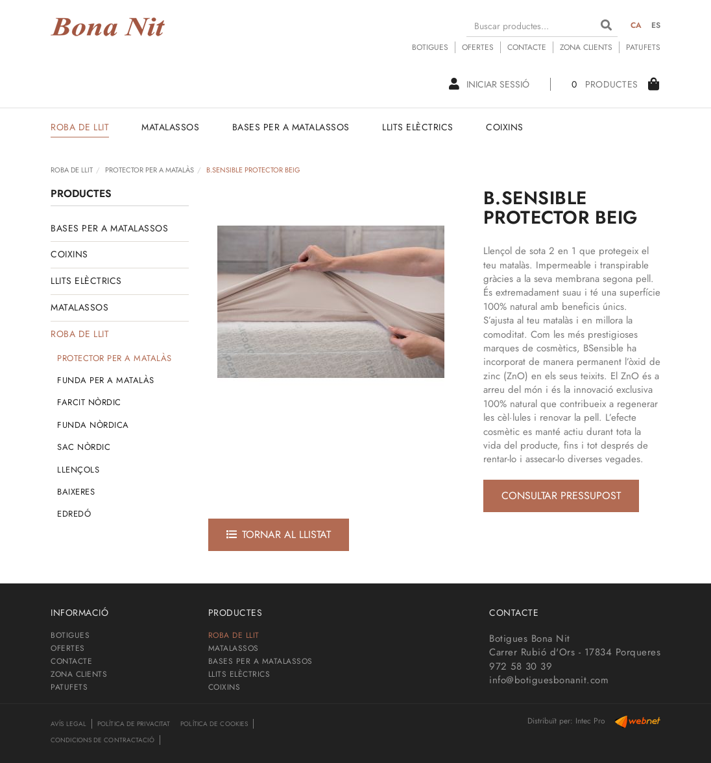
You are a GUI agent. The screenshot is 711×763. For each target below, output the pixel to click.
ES (656, 25)
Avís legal (68, 724)
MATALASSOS (79, 307)
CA (636, 25)
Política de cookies (214, 724)
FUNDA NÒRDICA (93, 425)
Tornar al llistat (278, 534)
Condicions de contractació (102, 740)
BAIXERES (76, 492)
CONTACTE (526, 47)
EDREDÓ (74, 514)
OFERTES (478, 47)
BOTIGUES (430, 47)
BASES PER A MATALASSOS (109, 228)
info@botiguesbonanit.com (549, 680)
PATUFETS (643, 47)
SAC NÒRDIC (83, 447)
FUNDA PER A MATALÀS (105, 380)
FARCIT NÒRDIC (89, 402)
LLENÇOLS (78, 470)
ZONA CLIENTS (586, 47)
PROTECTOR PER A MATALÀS (149, 170)
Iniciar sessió (489, 84)
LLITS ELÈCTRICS (86, 280)
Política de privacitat (133, 724)
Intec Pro (590, 721)
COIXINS (69, 254)
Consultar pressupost (561, 495)
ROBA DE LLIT (72, 170)
